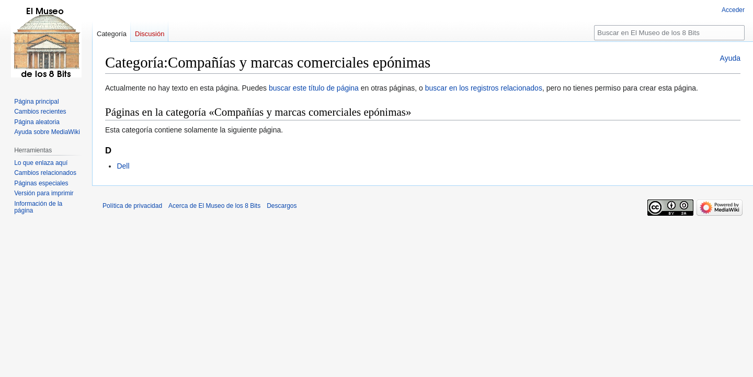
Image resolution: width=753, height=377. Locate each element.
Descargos (281, 205)
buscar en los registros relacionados (483, 88)
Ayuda (730, 58)
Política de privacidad (132, 205)
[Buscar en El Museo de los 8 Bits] (669, 32)
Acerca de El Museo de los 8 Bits (214, 205)
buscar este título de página (314, 88)
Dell (123, 166)
